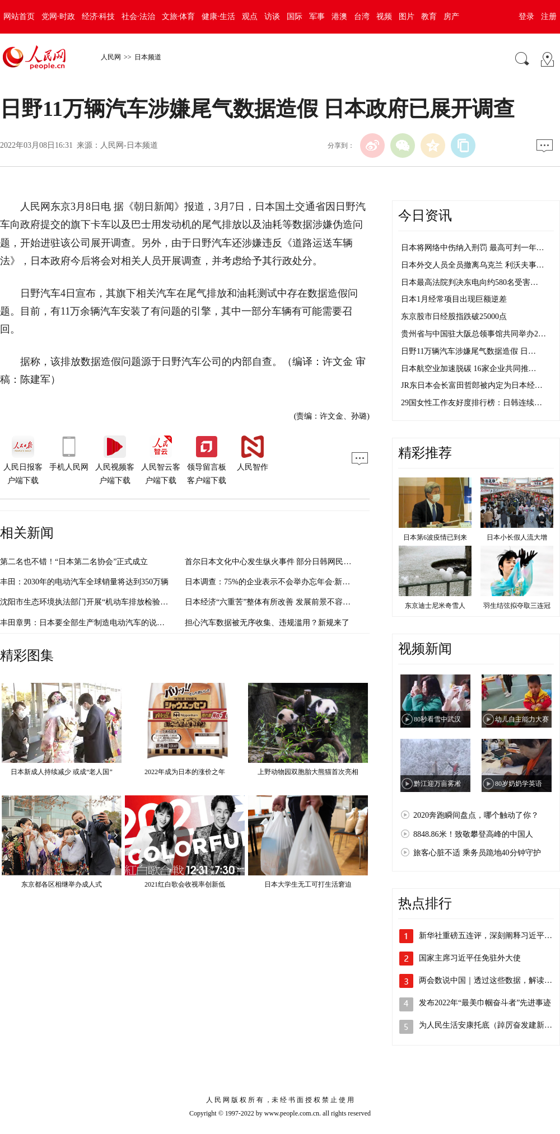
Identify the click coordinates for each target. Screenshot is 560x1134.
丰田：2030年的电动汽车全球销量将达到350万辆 (84, 582)
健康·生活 (218, 16)
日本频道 (147, 57)
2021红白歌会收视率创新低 (184, 884)
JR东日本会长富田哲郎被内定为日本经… (472, 385)
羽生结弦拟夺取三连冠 (516, 606)
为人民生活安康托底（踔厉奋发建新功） (489, 1025)
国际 (294, 16)
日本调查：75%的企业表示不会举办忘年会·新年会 (271, 582)
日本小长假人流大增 (517, 537)
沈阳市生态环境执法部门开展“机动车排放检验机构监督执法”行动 (113, 602)
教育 (429, 16)
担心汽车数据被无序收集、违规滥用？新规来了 (267, 622)
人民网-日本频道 (129, 145)
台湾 (362, 16)
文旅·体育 (178, 16)
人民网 (111, 57)
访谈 (272, 16)
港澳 (339, 16)
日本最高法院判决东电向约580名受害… (469, 282)
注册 (549, 16)
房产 (451, 16)
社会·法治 (138, 16)
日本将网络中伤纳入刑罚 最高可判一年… (472, 247)
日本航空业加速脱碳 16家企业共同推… (468, 368)
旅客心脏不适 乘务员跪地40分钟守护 (477, 853)
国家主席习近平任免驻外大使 (470, 958)
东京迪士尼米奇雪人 (435, 606)
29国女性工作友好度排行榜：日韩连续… (471, 403)
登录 (526, 16)
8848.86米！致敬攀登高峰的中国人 (473, 834)
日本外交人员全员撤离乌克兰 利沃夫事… (472, 265)
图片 (406, 16)
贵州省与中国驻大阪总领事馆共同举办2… (473, 334)
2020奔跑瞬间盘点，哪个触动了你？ (476, 815)
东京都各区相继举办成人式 (61, 884)
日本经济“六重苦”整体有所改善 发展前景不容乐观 (271, 602)
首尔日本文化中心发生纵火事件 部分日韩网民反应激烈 (280, 561)
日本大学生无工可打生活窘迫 (308, 884)
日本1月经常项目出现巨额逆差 (454, 299)
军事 (317, 16)
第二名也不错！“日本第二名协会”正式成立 (74, 561)
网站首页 (19, 16)
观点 (250, 16)
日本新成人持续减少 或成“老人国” (62, 772)
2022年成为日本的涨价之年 (184, 772)
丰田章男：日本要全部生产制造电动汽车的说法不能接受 (98, 622)
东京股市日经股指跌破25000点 (454, 316)
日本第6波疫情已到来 (435, 537)
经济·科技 (98, 16)
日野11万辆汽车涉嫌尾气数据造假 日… (468, 351)
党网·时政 (58, 16)
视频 (384, 16)
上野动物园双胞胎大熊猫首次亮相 (308, 772)
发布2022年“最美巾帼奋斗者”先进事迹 (485, 1003)
